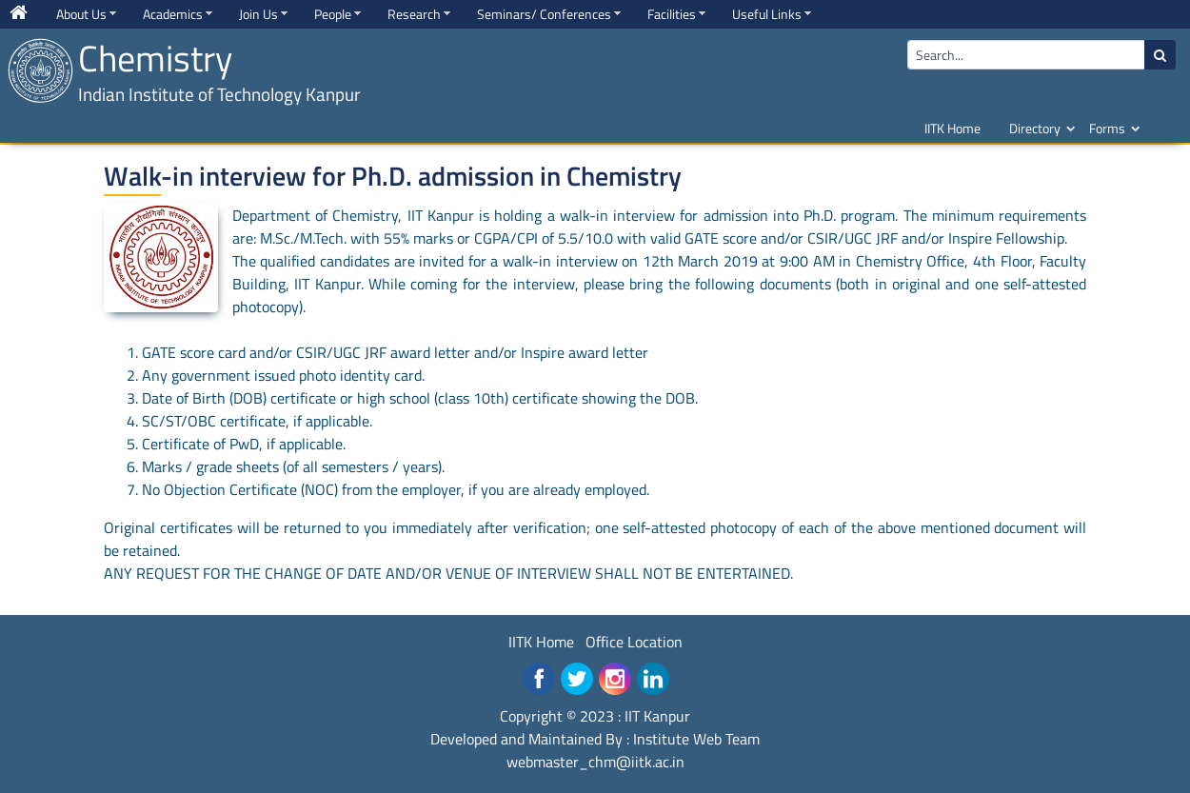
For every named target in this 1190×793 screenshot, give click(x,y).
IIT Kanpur (657, 715)
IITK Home (952, 128)
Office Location (634, 641)
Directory (1035, 128)
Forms (1107, 128)
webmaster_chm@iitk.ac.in (595, 761)
